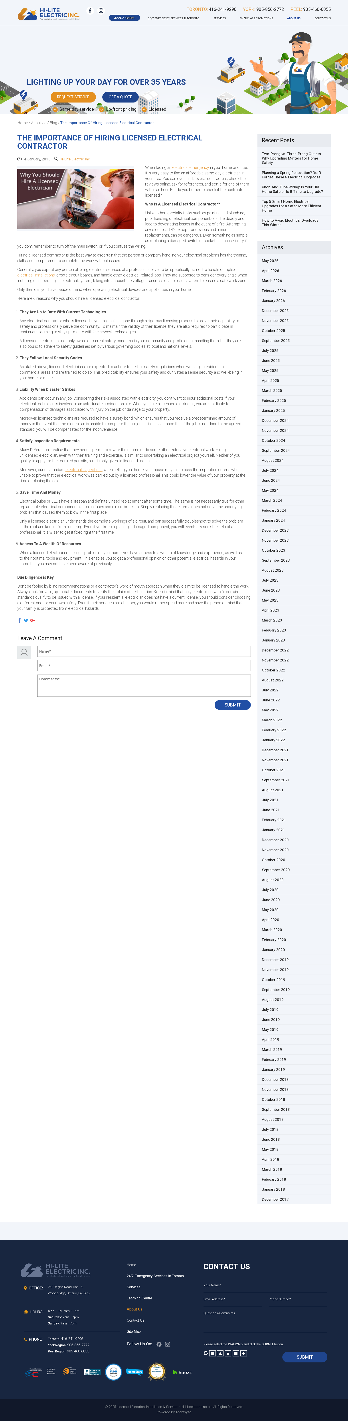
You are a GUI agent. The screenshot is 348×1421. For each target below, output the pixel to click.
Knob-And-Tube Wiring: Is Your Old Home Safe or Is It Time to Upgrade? (292, 189)
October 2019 (273, 979)
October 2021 (273, 770)
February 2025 (274, 400)
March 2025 (272, 390)
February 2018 (274, 1179)
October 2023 (273, 550)
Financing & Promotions (256, 18)
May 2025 (270, 370)
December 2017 (275, 1199)
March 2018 (272, 1169)
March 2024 (272, 500)
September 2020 (276, 870)
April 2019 (270, 1039)
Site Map (134, 1331)
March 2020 (272, 930)
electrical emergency (190, 167)
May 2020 (270, 910)
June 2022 (271, 700)
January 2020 (273, 949)
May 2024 (270, 490)
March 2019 (272, 1049)
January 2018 (273, 1189)
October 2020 (273, 860)
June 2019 (271, 1019)
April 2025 (270, 380)
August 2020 (273, 880)
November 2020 (275, 850)
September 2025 (276, 340)
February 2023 (274, 630)
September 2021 (276, 780)
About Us (294, 18)
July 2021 (270, 800)
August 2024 (273, 460)
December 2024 (275, 420)
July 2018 (270, 1129)
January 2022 (273, 740)
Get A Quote (122, 97)
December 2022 (275, 650)
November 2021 (275, 760)
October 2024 (273, 440)
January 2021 (273, 830)
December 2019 (275, 959)
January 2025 (273, 410)
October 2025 (273, 330)
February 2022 (274, 730)
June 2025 (271, 360)
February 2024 (274, 510)
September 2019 (276, 989)
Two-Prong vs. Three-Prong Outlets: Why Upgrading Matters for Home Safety (292, 158)
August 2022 (273, 680)
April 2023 (270, 610)
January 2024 (273, 520)
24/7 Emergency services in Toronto (173, 18)
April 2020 (270, 920)
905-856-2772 (78, 1345)
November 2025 (275, 320)
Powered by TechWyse (174, 1412)
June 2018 (271, 1139)
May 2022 (270, 710)
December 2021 (275, 750)
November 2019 (275, 969)
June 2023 (271, 590)
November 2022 (275, 660)
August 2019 (273, 999)
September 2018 (276, 1109)
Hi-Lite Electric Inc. (75, 159)
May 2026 (270, 261)
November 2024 (275, 430)
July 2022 (270, 690)
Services (220, 18)
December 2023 (275, 530)
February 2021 (274, 820)
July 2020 (270, 890)
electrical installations (36, 275)
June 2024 (271, 480)
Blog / (54, 122)
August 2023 (273, 570)
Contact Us (322, 18)
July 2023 (270, 580)
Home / (23, 122)
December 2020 (275, 840)
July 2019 (270, 1009)
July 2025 (270, 350)
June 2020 (271, 900)
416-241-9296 (72, 1339)
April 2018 (270, 1159)
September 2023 (276, 560)
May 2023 (270, 600)
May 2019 (270, 1029)
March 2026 (272, 280)
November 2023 (275, 540)
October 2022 (273, 670)
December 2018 (275, 1079)
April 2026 (270, 270)
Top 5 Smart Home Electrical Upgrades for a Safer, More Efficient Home (291, 206)
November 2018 (275, 1089)
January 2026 (273, 300)
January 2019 (273, 1069)
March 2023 (272, 620)
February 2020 (274, 939)
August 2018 (273, 1119)
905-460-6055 (78, 1351)
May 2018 (270, 1149)
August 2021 (273, 790)
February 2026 (274, 290)
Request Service (74, 97)
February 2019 (274, 1059)
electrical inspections (84, 469)
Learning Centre (139, 1298)
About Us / (40, 122)
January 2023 (273, 640)
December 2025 (275, 310)
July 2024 (270, 470)
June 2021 (271, 810)
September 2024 (276, 450)
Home (130, 18)
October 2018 (273, 1099)
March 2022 (272, 720)
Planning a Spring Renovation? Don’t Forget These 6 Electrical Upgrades (291, 174)
